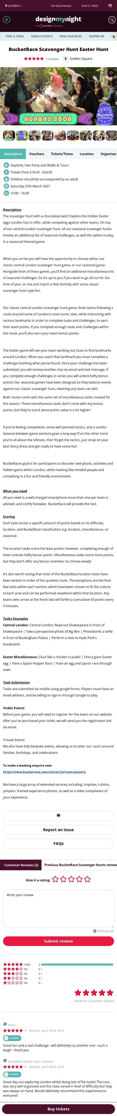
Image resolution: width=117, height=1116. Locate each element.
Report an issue (58, 829)
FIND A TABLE (15, 36)
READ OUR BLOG (71, 36)
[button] (41, 58)
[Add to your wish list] (111, 73)
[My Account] (110, 5)
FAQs (58, 843)
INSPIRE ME (96, 36)
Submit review (58, 941)
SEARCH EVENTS (42, 36)
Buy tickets (58, 1109)
